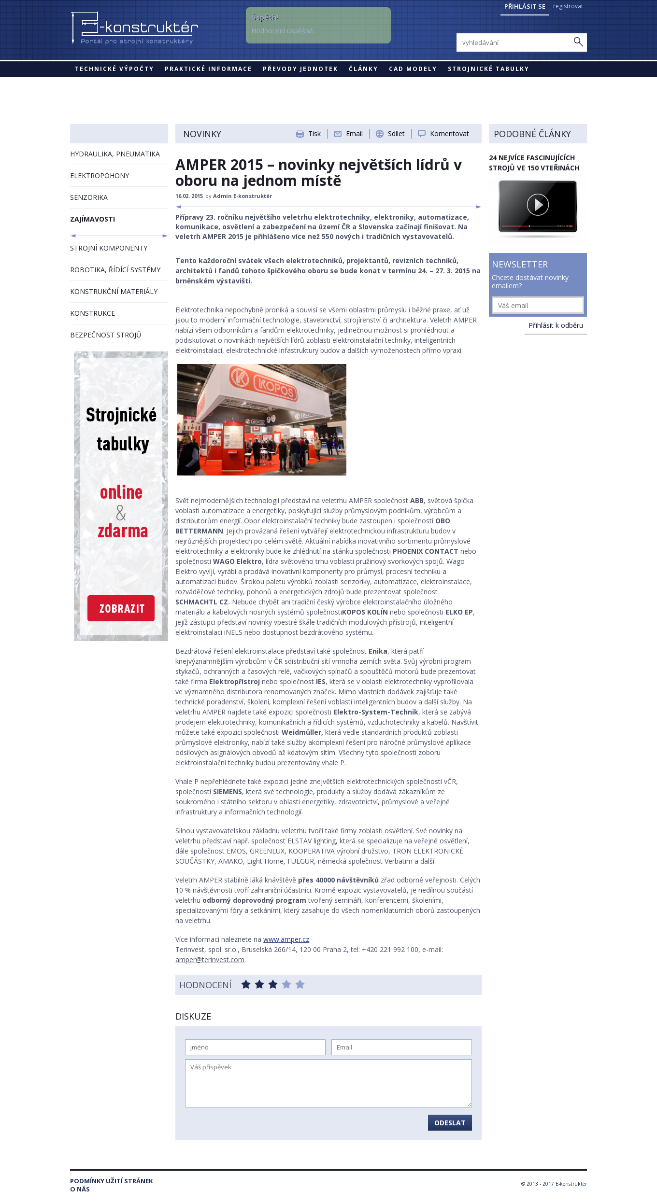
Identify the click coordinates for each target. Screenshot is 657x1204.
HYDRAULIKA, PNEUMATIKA (115, 153)
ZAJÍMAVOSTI (92, 219)
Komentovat (449, 133)
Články (363, 69)
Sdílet (396, 133)
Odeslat (450, 1122)
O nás (80, 1189)
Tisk (314, 133)
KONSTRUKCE (92, 313)
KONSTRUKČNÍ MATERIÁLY (113, 291)
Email (354, 133)
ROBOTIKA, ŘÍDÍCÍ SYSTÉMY (115, 269)
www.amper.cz (286, 939)
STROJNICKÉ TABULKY (488, 69)
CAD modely (413, 69)
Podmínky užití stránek (111, 1181)
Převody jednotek (300, 69)
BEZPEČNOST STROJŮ (105, 334)
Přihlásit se (524, 6)
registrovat (568, 6)
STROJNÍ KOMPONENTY (108, 247)
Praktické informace (208, 69)
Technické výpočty (114, 69)
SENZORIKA (89, 197)
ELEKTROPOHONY (99, 175)
